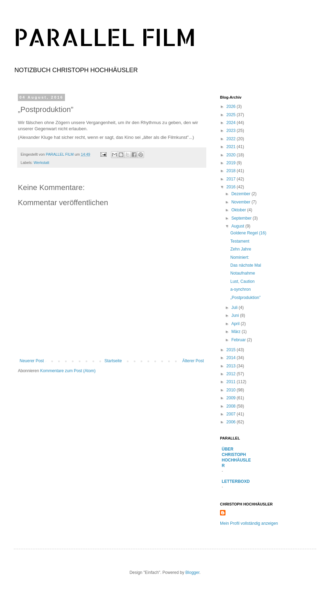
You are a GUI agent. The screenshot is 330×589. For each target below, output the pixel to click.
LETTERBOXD (236, 481)
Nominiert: (239, 257)
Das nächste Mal (245, 265)
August (238, 226)
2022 (232, 138)
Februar (239, 339)
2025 (232, 114)
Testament (239, 241)
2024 (232, 122)
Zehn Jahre (240, 249)
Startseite (113, 360)
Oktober (239, 210)
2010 (232, 390)
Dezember (241, 193)
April (236, 323)
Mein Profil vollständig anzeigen (249, 523)
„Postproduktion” (245, 297)
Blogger (192, 572)
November (241, 202)
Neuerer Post (32, 360)
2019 (232, 162)
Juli (235, 307)
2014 (232, 357)
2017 (232, 179)
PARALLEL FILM (105, 36)
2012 (232, 373)
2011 (232, 381)
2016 (232, 187)
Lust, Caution (242, 281)
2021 (232, 146)
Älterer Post (193, 360)
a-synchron (240, 289)
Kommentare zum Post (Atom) (68, 370)
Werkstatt (41, 162)
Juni (235, 315)
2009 (232, 398)
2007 (232, 414)
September (242, 218)
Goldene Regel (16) (248, 233)
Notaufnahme (242, 273)
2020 (232, 155)
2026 (232, 106)
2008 (232, 406)
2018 (232, 170)
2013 (232, 366)
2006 (232, 422)
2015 (232, 349)
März (236, 331)
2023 (232, 130)
